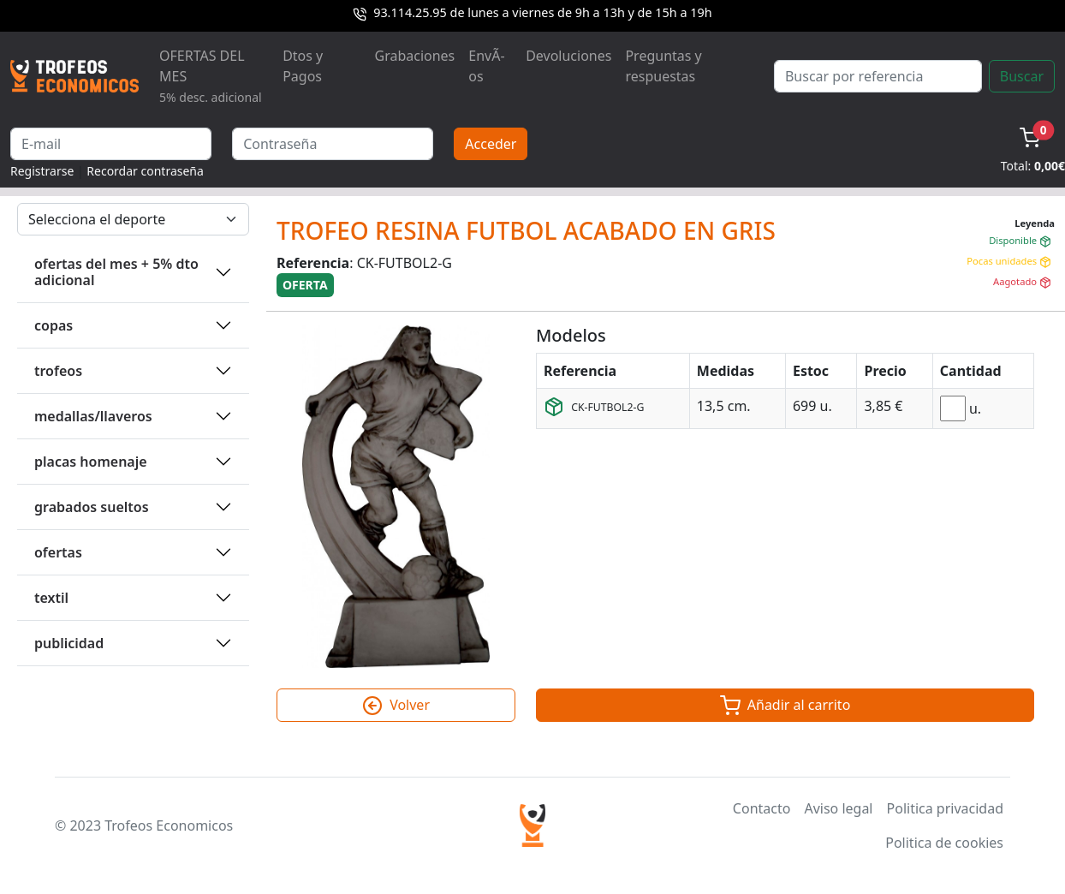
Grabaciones (414, 55)
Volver (396, 705)
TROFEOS (58, 370)
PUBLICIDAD (69, 643)
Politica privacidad (945, 808)
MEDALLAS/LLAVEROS (93, 416)
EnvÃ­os (486, 66)
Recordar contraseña (145, 171)
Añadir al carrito (785, 705)
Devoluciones (568, 55)
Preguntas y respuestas (663, 66)
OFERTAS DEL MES (210, 75)
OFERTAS (58, 552)
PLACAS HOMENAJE (90, 461)
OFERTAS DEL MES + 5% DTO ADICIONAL (116, 271)
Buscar (1022, 76)
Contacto (762, 808)
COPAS (53, 325)
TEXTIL (51, 597)
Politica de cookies (944, 842)
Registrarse (42, 171)
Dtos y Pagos (303, 66)
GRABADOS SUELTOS (91, 507)
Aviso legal (838, 808)
